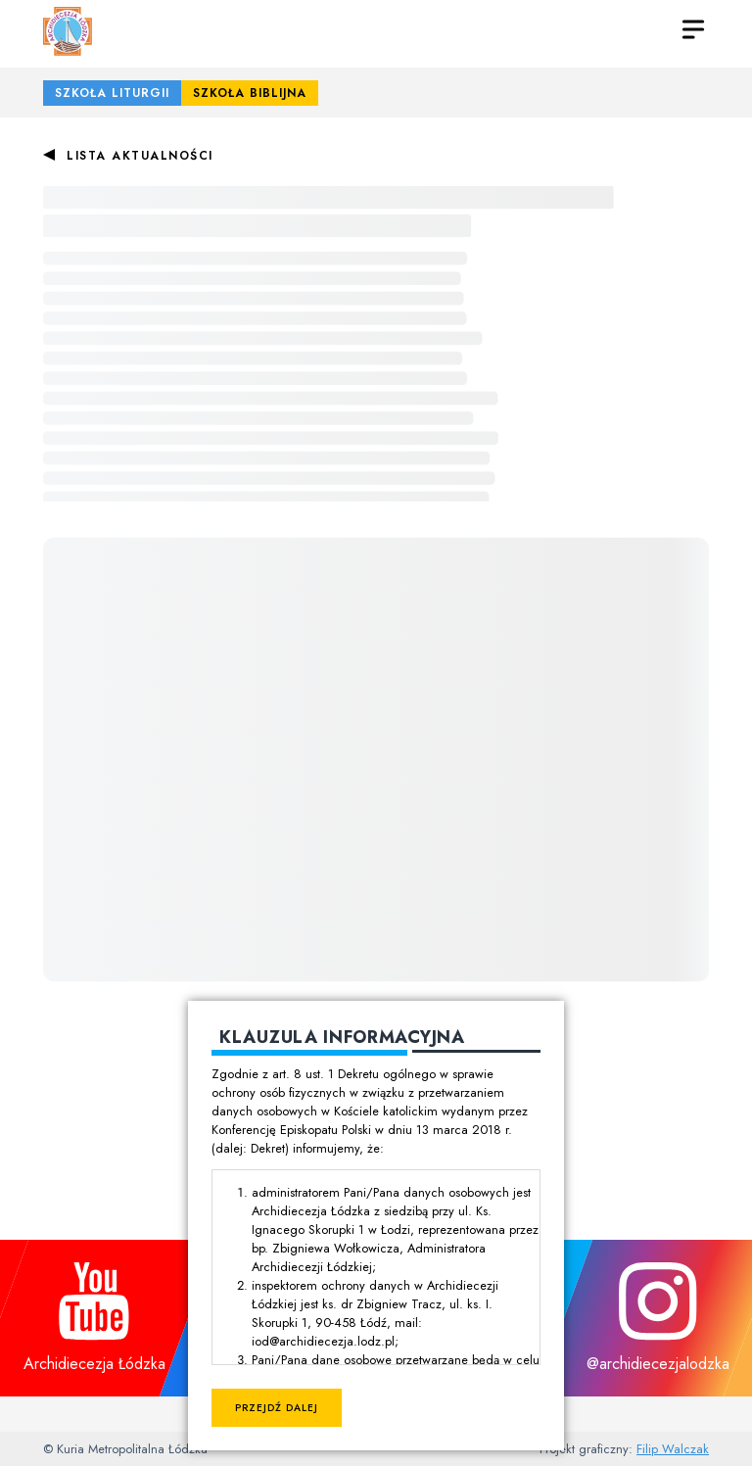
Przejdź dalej (276, 1407)
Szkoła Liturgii (112, 93)
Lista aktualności (140, 156)
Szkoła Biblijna (249, 93)
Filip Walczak (672, 1449)
